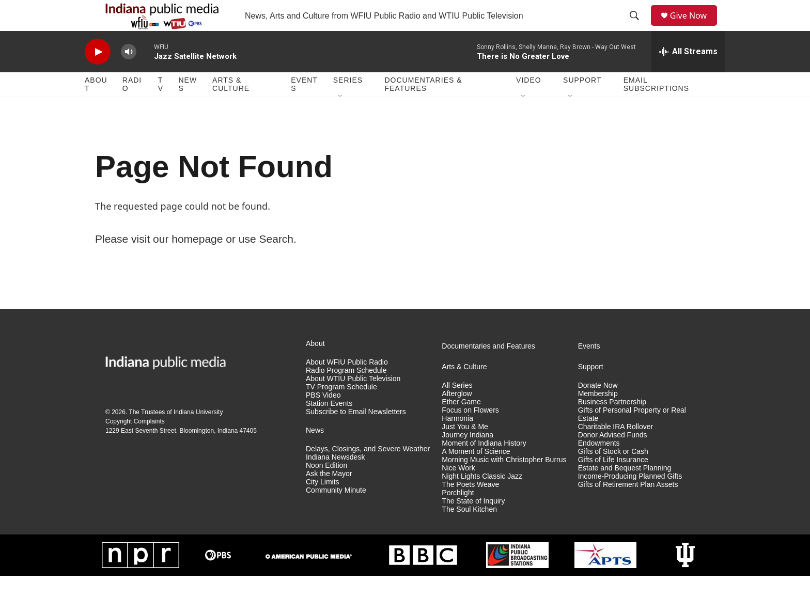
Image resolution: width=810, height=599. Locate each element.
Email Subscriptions (656, 107)
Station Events (329, 427)
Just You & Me (465, 450)
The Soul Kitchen (469, 533)
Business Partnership (612, 425)
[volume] (128, 75)
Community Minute (336, 513)
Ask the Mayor (329, 497)
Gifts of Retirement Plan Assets (628, 508)
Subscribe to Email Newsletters (356, 435)
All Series (457, 409)
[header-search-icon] (638, 27)
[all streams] (688, 75)
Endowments (599, 466)
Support (582, 103)
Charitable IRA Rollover (615, 450)
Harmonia (457, 442)
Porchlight (458, 516)
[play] (97, 75)
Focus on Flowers (470, 433)
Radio (132, 107)
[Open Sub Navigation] (341, 120)
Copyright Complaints (135, 444)
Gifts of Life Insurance (613, 483)
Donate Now (598, 409)
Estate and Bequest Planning (625, 491)
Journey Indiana (467, 458)
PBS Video (323, 418)
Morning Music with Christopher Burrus (504, 483)
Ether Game (461, 425)
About (96, 107)
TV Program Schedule (341, 410)
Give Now (694, 27)
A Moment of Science (476, 475)
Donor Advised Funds (612, 458)
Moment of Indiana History (484, 466)
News (187, 107)
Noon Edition (326, 489)
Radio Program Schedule (346, 394)
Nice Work (458, 491)
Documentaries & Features (423, 107)
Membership (598, 417)
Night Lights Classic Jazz (482, 499)
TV (160, 107)
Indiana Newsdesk (335, 480)
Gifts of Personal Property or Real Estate (632, 438)
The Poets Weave (470, 508)
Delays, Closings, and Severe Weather (368, 472)
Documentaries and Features (488, 369)
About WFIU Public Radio (347, 385)
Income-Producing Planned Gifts (630, 499)
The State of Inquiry (473, 524)
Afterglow (457, 417)
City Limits (322, 505)
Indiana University (198, 435)
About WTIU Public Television (353, 402)
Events (304, 107)
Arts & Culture (231, 107)
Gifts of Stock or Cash (613, 475)
